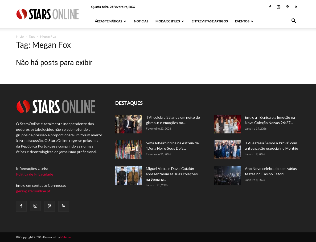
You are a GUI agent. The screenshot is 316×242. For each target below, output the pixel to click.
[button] (294, 21)
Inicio (20, 36)
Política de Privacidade (34, 174)
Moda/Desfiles (169, 21)
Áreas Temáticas (110, 21)
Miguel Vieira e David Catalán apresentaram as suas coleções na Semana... (172, 173)
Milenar (66, 237)
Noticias (141, 21)
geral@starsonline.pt (33, 191)
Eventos (244, 21)
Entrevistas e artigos (210, 21)
